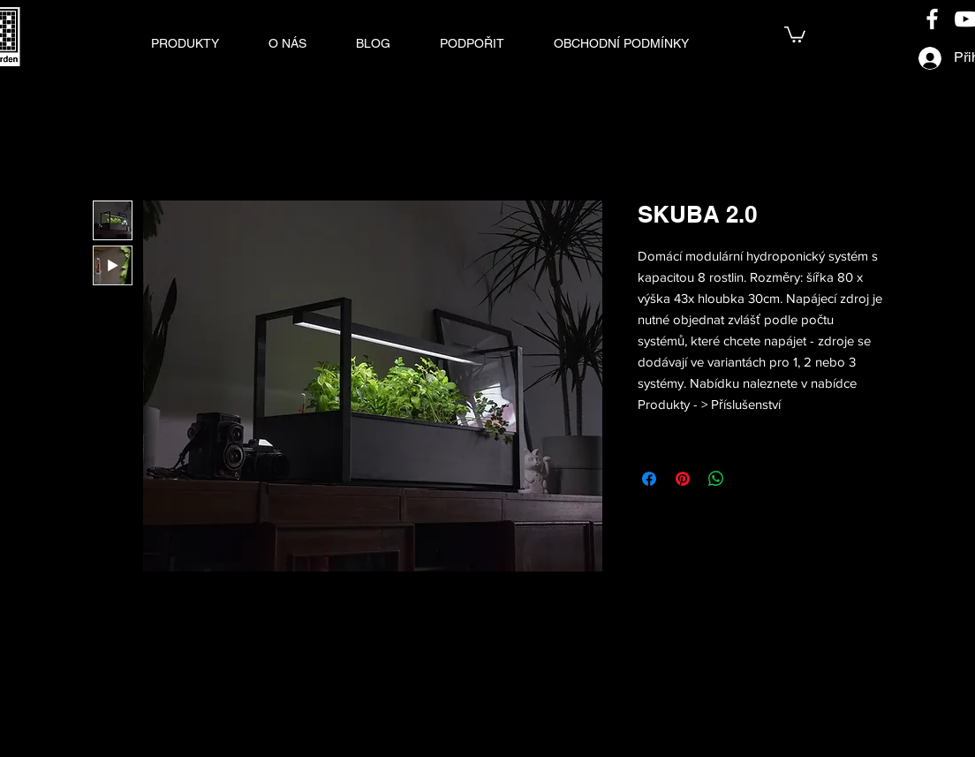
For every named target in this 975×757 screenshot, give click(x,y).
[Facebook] (932, 19)
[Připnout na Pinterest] (682, 478)
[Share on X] (749, 478)
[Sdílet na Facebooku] (649, 478)
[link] (794, 33)
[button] (185, 43)
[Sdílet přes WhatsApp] (716, 478)
